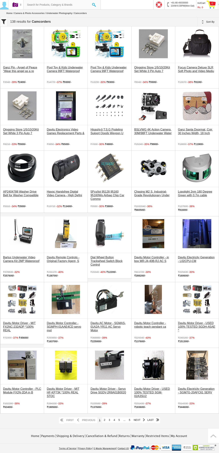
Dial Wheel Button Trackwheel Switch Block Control (106, 261)
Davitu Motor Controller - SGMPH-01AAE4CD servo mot (64, 327)
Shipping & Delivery (70, 436)
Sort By (208, 22)
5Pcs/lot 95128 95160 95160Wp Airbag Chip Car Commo (107, 195)
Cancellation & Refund (101, 436)
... (124, 420)
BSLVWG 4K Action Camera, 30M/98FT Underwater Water (153, 131)
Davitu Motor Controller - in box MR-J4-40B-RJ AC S (151, 259)
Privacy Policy (85, 448)
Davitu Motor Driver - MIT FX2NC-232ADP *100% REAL (19, 327)
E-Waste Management (105, 448)
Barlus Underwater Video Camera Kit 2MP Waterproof (21, 259)
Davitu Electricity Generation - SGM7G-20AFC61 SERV (196, 390)
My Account (179, 436)
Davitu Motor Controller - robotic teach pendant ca (150, 325)
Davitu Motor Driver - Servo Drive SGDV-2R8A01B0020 (108, 390)
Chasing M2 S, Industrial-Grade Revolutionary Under (152, 193)
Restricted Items (157, 436)
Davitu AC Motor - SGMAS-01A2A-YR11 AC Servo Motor (108, 327)
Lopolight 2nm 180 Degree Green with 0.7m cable (195, 193)
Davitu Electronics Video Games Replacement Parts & (65, 131)
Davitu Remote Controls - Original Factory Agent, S (63, 259)
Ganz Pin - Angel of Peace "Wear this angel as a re (20, 69)
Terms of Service (67, 448)
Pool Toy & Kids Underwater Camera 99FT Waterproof (65, 69)
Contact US (123, 448)
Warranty (138, 436)
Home (9, 13)
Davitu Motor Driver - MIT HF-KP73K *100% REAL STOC (63, 392)
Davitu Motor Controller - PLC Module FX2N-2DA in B (22, 390)
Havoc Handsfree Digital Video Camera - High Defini (64, 193)
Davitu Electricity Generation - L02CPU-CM (196, 259)
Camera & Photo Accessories (29, 13)
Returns (124, 436)
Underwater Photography (59, 13)
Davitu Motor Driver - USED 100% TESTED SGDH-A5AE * (196, 327)
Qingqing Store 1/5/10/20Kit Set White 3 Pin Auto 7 (152, 69)
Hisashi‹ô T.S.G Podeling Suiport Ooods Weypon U (106, 131)
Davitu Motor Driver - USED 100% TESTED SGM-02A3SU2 (152, 392)
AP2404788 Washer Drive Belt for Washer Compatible (20, 193)
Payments (48, 436)
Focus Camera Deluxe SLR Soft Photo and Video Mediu (196, 69)
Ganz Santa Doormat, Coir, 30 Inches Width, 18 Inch (195, 131)
